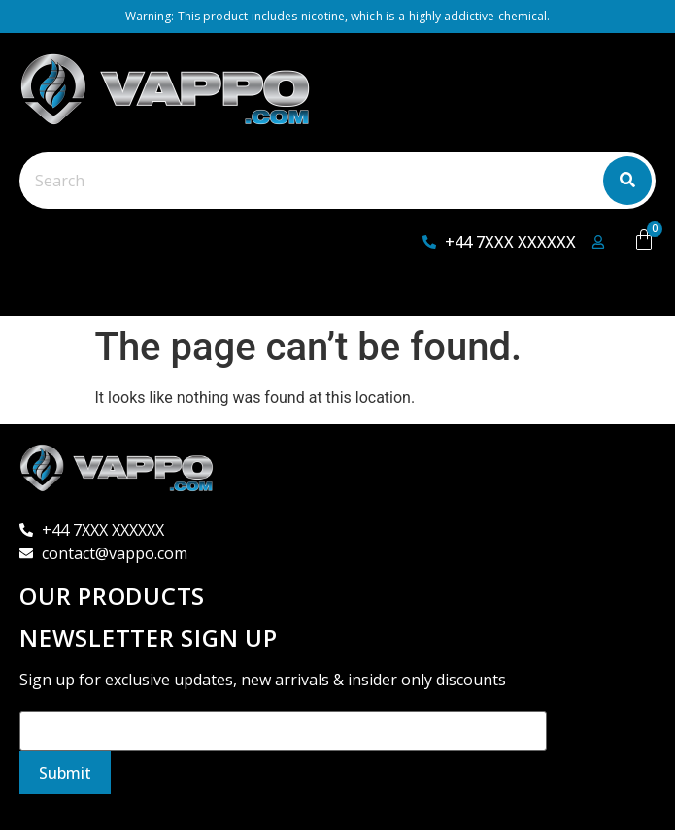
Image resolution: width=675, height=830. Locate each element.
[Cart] (644, 239)
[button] (54, 295)
